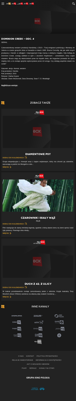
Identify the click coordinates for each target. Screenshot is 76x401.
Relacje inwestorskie (22, 360)
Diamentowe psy (38, 154)
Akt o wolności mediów (38, 364)
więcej (6, 167)
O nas (21, 356)
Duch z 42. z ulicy (38, 283)
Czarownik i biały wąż (38, 219)
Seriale (33, 368)
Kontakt (30, 356)
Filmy (24, 368)
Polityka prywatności (47, 356)
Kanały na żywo (46, 368)
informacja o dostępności (48, 360)
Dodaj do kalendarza (13, 158)
